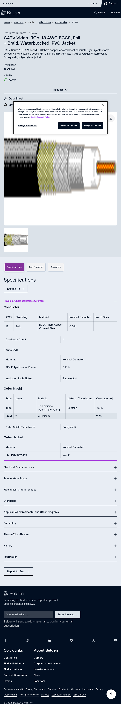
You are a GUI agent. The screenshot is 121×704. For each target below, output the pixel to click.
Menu (115, 12)
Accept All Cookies (92, 126)
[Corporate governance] (47, 664)
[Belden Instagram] (27, 640)
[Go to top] (111, 694)
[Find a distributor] (14, 664)
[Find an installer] (13, 669)
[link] (24, 689)
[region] (60, 117)
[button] (7, 3)
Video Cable (45, 22)
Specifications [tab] (14, 267)
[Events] (8, 681)
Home (7, 22)
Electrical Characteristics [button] (19, 467)
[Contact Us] (111, 3)
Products (18, 22)
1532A (75, 22)
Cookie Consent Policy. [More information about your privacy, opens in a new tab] (40, 117)
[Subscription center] (15, 675)
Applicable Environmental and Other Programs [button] (31, 512)
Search (102, 12)
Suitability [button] (10, 523)
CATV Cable (61, 22)
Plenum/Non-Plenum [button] (16, 534)
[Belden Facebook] (5, 640)
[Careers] (38, 658)
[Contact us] (10, 658)
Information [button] (10, 556)
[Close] (103, 105)
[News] (37, 675)
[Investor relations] (44, 669)
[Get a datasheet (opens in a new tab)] (14, 98)
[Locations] (39, 681)
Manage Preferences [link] (29, 695)
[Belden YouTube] (115, 640)
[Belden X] (93, 640)
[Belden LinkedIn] (49, 640)
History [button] (8, 545)
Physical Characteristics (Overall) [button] (24, 300)
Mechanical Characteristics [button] (20, 489)
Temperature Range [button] (15, 478)
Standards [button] (10, 500)
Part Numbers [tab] (36, 267)
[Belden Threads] (71, 640)
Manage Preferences (27, 125)
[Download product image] (111, 118)
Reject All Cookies (68, 126)
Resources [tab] (56, 267)
